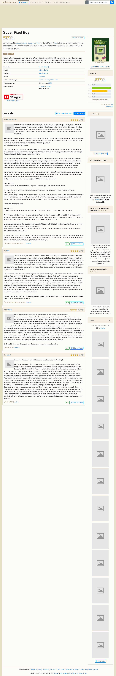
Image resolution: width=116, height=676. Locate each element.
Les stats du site (81, 673)
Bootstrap (46, 669)
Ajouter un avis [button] (80, 113)
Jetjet (9, 355)
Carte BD (40, 2)
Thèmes (33, 2)
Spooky (9, 310)
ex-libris (97, 200)
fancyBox (53, 669)
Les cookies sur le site (67, 673)
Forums (55, 2)
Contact (56, 673)
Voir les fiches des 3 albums (100, 67)
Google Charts (79, 669)
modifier (28, 243)
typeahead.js (69, 669)
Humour (41, 80)
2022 (50, 83)
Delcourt (42, 77)
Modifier (109, 106)
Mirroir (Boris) (43, 70)
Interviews (47, 2)
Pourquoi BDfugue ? (13, 100)
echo (96, 669)
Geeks (5, 54)
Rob (55, 43)
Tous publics (50, 80)
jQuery (40, 669)
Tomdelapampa (12, 120)
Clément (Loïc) (44, 67)
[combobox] (99, 2)
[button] (13, 97)
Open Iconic (61, 669)
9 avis (12, 39)
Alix (112, 104)
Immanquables (65, 2)
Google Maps (89, 669)
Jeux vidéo (10, 54)
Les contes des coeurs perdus (27, 43)
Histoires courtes (44, 86)
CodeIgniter (33, 669)
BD (56, 80)
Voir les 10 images (100, 154)
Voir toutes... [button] (100, 661)
